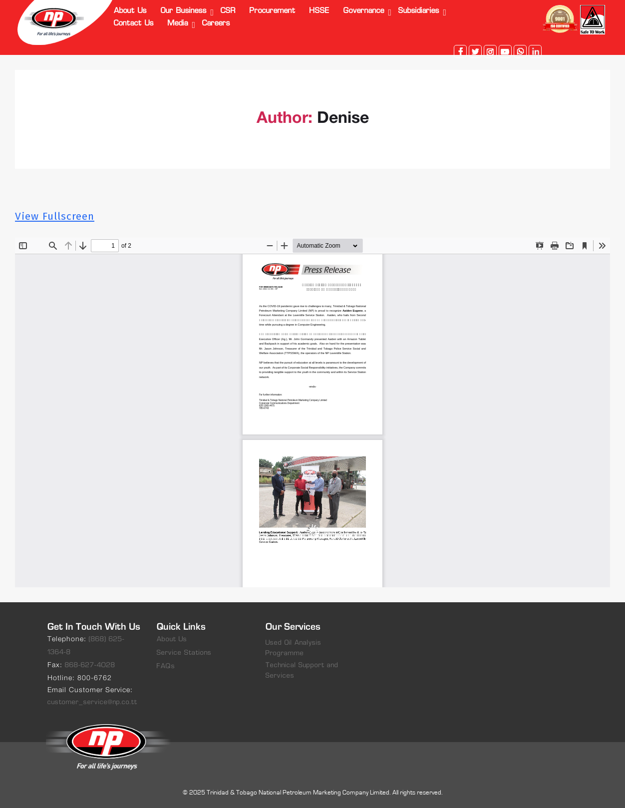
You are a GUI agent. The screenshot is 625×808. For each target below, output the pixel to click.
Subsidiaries (418, 11)
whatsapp (520, 51)
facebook (460, 51)
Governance (363, 11)
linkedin (535, 51)
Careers (216, 23)
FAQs (166, 666)
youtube (505, 51)
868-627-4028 (90, 665)
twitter (475, 51)
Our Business (184, 11)
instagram (490, 51)
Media (178, 23)
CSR (228, 11)
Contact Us (134, 23)
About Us (130, 11)
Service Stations (184, 653)
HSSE (319, 11)
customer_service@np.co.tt (92, 702)
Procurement (273, 11)
